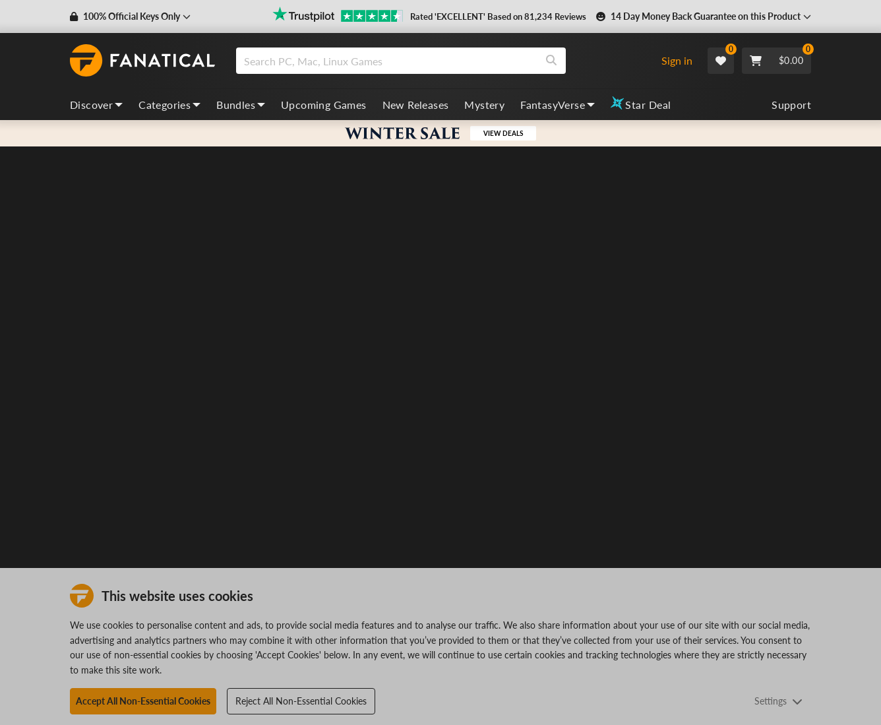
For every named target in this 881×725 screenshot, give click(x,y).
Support (791, 104)
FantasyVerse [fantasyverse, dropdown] (557, 104)
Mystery (484, 104)
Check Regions (603, 520)
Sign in (676, 60)
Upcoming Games (324, 104)
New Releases (415, 104)
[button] (130, 16)
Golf (620, 326)
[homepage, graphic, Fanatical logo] (142, 60)
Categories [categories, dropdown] (169, 104)
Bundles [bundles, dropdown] (240, 104)
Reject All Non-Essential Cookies (301, 701)
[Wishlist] (721, 60)
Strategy (691, 326)
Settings (778, 701)
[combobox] (443, 60)
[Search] (551, 60)
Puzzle (588, 326)
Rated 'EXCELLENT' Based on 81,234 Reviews (498, 16)
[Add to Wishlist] (799, 293)
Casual (652, 326)
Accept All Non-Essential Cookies (143, 701)
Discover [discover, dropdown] (96, 104)
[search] (386, 60)
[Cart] (776, 60)
